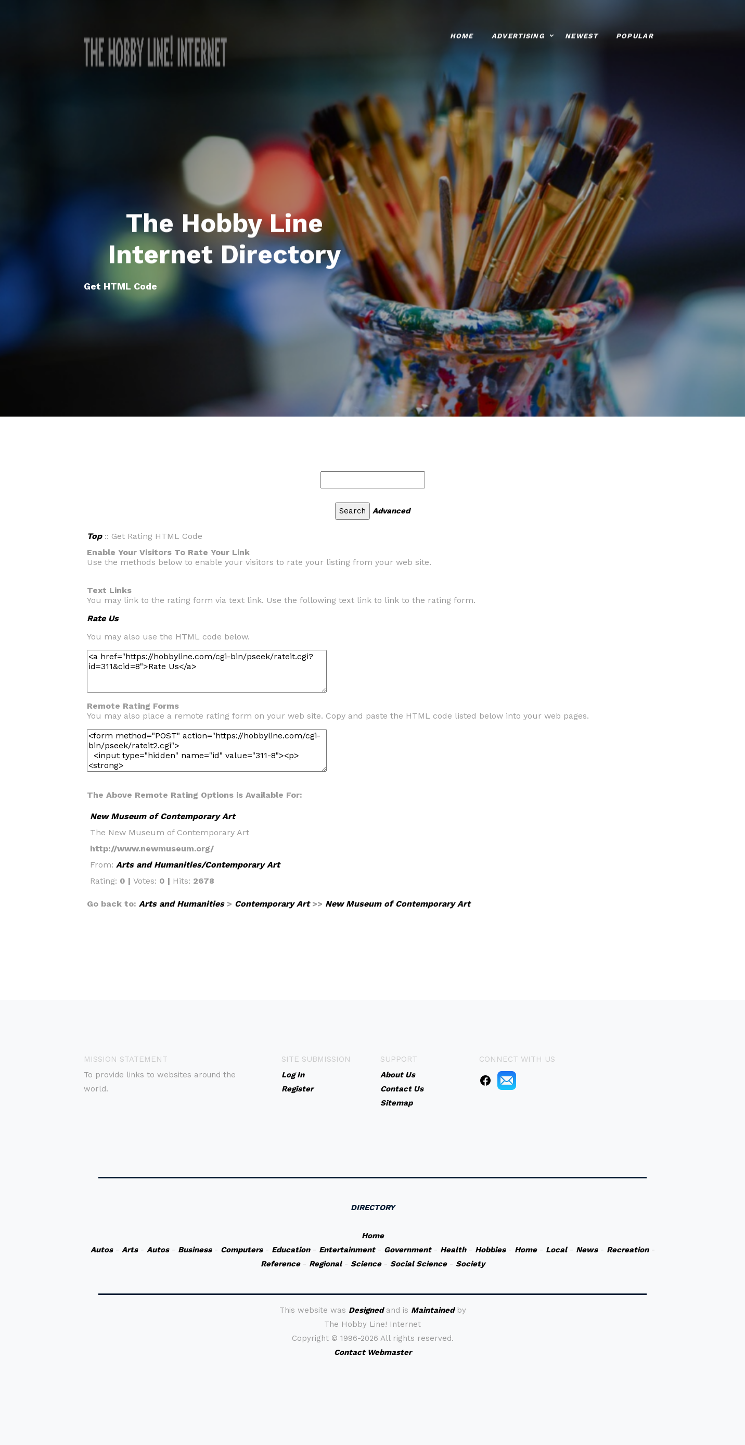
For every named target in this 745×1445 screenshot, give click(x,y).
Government (407, 1249)
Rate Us (103, 618)
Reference (280, 1263)
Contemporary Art (272, 904)
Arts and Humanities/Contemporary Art (198, 865)
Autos (102, 1249)
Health (453, 1249)
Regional (325, 1263)
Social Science (418, 1263)
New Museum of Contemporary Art (162, 816)
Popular (634, 33)
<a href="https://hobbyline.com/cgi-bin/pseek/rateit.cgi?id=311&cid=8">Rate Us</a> (207, 671)
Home (461, 33)
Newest (581, 33)
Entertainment (347, 1249)
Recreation (628, 1249)
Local (556, 1249)
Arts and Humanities (181, 904)
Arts (130, 1249)
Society (470, 1263)
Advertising (518, 33)
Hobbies (490, 1249)
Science (366, 1263)
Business (195, 1249)
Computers (242, 1249)
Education (291, 1249)
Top (94, 536)
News (587, 1249)
